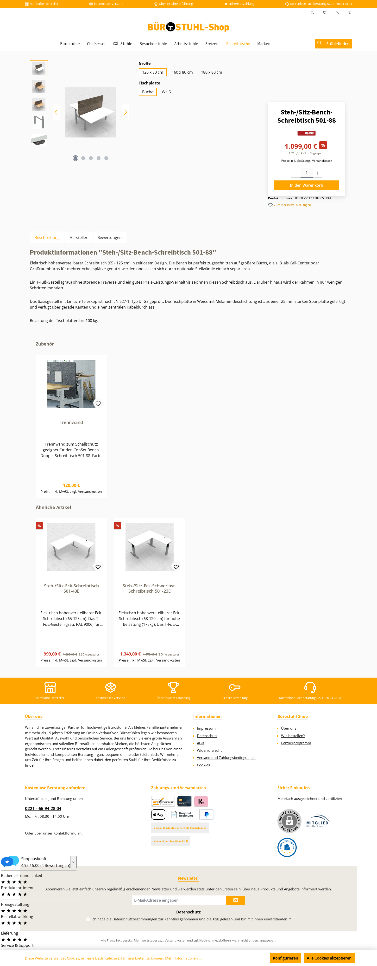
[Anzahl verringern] (296, 173)
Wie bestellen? (293, 735)
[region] (79, 112)
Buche (147, 92)
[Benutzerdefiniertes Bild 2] (287, 847)
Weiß (166, 92)
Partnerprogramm (296, 742)
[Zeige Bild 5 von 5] (106, 158)
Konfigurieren (285, 958)
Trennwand (71, 422)
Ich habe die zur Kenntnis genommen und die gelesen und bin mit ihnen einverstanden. (191, 919)
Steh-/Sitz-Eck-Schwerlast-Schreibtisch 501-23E (149, 588)
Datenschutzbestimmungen (135, 919)
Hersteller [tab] (78, 237)
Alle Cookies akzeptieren (329, 958)
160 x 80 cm (182, 72)
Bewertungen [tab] (109, 237)
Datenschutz (207, 735)
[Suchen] (312, 12)
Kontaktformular (67, 833)
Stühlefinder (337, 43)
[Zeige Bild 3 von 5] (91, 158)
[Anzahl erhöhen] (318, 173)
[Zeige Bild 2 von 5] (83, 158)
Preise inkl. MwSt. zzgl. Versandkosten (306, 161)
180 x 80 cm (211, 72)
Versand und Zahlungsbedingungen (226, 757)
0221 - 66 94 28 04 (43, 808)
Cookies (203, 765)
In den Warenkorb (306, 185)
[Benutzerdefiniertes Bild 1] (318, 821)
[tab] (47, 237)
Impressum (206, 728)
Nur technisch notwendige (240, 958)
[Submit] (235, 900)
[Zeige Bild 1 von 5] (75, 158)
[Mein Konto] (337, 12)
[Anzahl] (306, 173)
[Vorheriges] (56, 112)
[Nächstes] (125, 112)
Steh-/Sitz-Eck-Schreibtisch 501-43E (71, 588)
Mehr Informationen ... (183, 958)
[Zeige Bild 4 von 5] (99, 158)
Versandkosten (175, 940)
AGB (200, 742)
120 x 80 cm (152, 72)
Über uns (288, 728)
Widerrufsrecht (209, 750)
